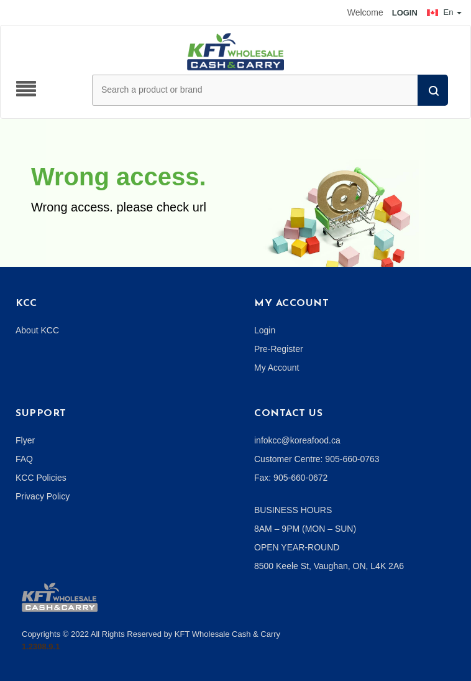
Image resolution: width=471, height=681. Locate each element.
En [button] (444, 12)
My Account (276, 368)
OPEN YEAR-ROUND (296, 547)
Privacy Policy (43, 496)
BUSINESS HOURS (293, 510)
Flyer (25, 440)
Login (264, 330)
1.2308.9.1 (41, 646)
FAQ (24, 459)
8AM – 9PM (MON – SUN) (305, 529)
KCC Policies (41, 478)
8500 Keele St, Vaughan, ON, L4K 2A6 (329, 566)
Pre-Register (278, 349)
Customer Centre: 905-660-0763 (317, 459)
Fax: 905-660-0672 (290, 478)
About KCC (37, 330)
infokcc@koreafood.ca (297, 440)
